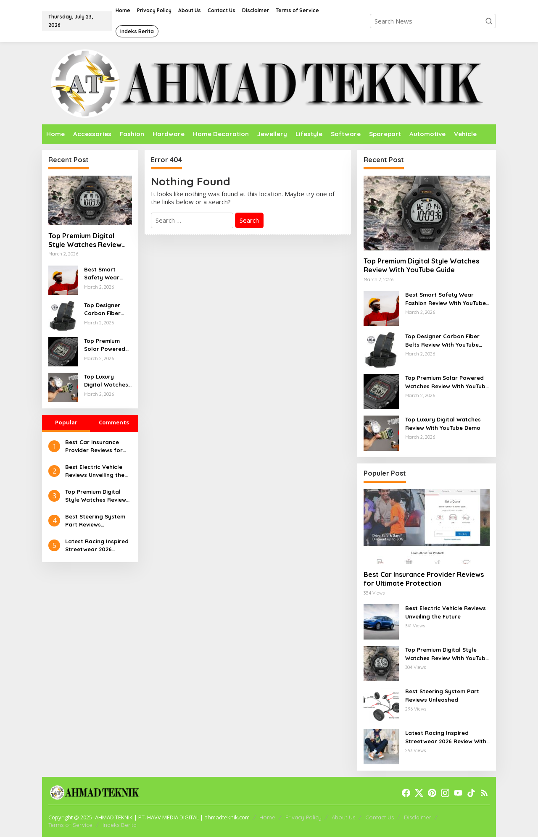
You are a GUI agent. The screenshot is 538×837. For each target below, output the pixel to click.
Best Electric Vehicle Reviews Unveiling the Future (94, 471)
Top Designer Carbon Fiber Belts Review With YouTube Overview (102, 310)
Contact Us (379, 817)
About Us (343, 817)
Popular (66, 422)
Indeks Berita (120, 824)
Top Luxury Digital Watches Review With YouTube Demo (106, 381)
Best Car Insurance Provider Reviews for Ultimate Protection (94, 447)
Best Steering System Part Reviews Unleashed (95, 521)
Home (267, 817)
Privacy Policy (303, 817)
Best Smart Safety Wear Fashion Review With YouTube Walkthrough (105, 274)
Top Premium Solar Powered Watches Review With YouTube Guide (106, 345)
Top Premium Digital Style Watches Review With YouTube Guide (84, 240)
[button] (489, 21)
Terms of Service (70, 824)
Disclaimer (417, 817)
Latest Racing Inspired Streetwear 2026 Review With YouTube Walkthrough (97, 546)
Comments (114, 422)
